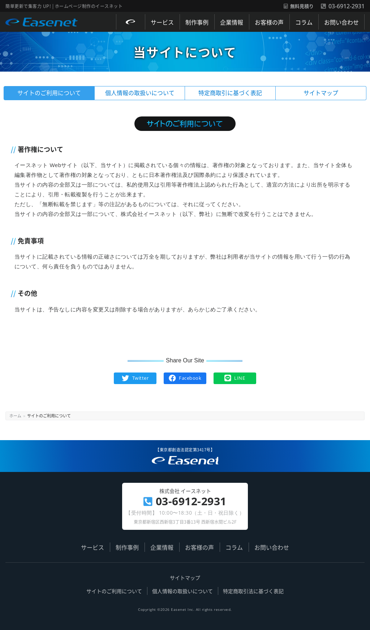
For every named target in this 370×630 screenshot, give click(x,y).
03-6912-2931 (343, 6)
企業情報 (231, 22)
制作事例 (196, 22)
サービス (162, 22)
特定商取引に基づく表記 (230, 93)
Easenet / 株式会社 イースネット (41, 25)
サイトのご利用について (49, 93)
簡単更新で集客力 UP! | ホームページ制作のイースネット (182, 463)
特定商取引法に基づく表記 (253, 591)
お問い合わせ (341, 22)
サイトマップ (321, 93)
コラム (304, 22)
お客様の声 (269, 22)
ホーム (15, 415)
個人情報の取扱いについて (140, 93)
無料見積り (299, 6)
